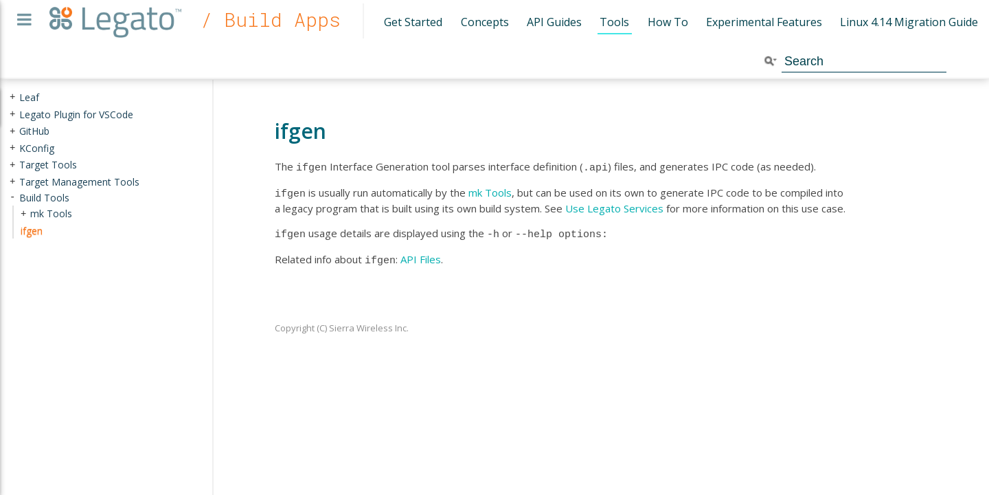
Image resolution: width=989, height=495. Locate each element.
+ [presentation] (12, 97)
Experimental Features (764, 22)
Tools (614, 22)
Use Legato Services (614, 205)
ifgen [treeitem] (32, 230)
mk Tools (490, 191)
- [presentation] (12, 197)
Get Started (413, 22)
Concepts (485, 22)
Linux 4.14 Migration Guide (909, 22)
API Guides (554, 22)
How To (668, 22)
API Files (420, 255)
